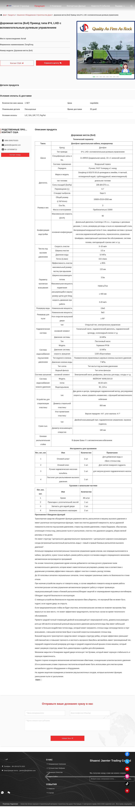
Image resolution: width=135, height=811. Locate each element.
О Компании (55, 6)
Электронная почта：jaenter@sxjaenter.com (19, 770)
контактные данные (76, 6)
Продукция (39, 6)
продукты (11, 15)
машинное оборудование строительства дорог (34, 15)
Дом (4, 15)
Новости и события (100, 6)
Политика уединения (10, 804)
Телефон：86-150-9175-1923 (13, 766)
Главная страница (20, 6)
